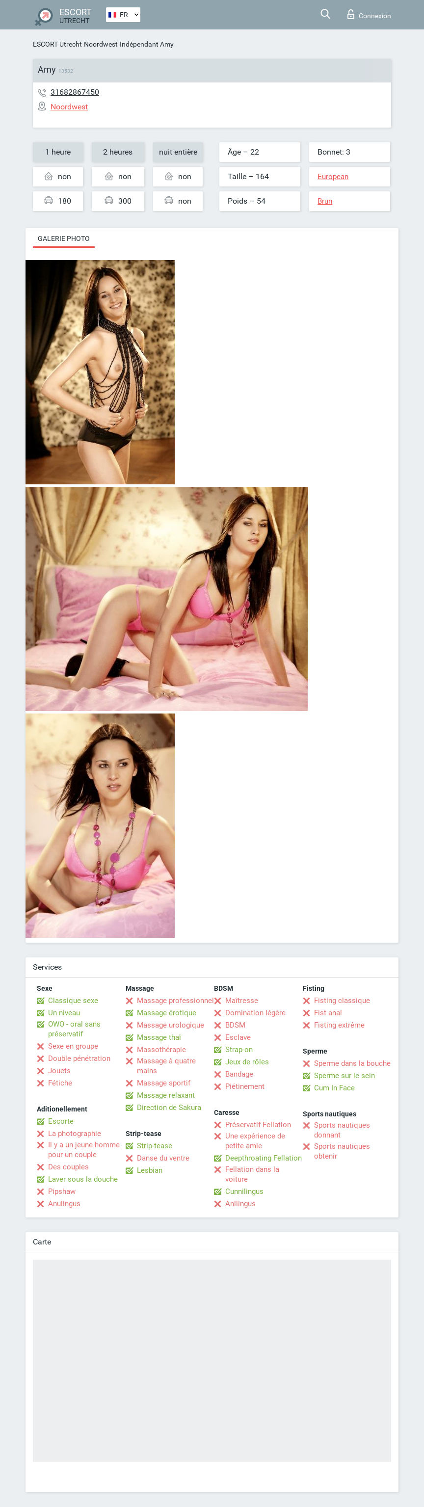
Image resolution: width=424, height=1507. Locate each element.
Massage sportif (163, 1083)
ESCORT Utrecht (57, 44)
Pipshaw (62, 1191)
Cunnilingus (244, 1191)
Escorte (61, 1121)
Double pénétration (79, 1058)
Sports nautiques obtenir (342, 1151)
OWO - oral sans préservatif (74, 1029)
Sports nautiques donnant (342, 1130)
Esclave (238, 1037)
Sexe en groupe (73, 1046)
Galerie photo (64, 238)
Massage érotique (166, 1012)
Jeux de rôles (247, 1062)
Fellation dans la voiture (252, 1174)
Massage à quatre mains (166, 1066)
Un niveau (64, 1012)
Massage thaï (159, 1037)
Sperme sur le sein (344, 1075)
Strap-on (239, 1049)
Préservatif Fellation (258, 1124)
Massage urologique (170, 1025)
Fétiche (60, 1083)
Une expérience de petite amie (255, 1141)
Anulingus (64, 1203)
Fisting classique (342, 1000)
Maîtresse (241, 1000)
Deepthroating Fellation (263, 1158)
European (333, 176)
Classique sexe (73, 1000)
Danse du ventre (163, 1158)
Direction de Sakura (169, 1107)
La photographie (74, 1133)
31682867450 (75, 92)
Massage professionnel (175, 1000)
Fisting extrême (339, 1025)
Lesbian (149, 1170)
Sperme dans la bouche (352, 1063)
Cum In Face (334, 1088)
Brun (325, 201)
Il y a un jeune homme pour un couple (84, 1149)
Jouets (59, 1070)
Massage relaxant (166, 1095)
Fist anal (328, 1012)
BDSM (235, 1025)
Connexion (369, 14)
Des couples (68, 1167)
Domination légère (255, 1012)
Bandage (239, 1074)
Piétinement (245, 1086)
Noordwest (101, 44)
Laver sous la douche (83, 1179)
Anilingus (240, 1203)
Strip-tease (154, 1145)
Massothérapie (161, 1049)
